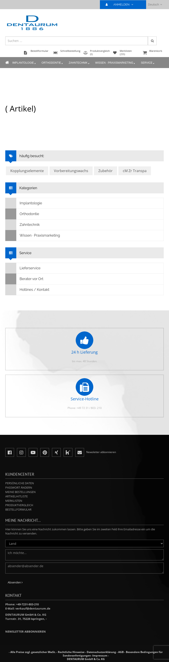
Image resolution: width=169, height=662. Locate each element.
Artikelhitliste (16, 496)
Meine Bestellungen (20, 492)
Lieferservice (23, 268)
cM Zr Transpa (135, 170)
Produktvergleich (19, 505)
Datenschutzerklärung (101, 652)
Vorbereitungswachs (71, 170)
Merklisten (13, 501)
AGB (121, 652)
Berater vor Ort (24, 279)
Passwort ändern (18, 487)
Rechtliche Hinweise (71, 652)
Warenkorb (153, 53)
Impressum (99, 655)
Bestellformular (18, 509)
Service (148, 63)
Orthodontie (52, 63)
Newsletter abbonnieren (25, 631)
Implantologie (24, 63)
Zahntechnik (79, 63)
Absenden (15, 582)
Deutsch (155, 4)
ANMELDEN (121, 4)
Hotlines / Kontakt (27, 289)
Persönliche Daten (19, 483)
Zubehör (105, 170)
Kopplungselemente (27, 170)
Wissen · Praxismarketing (115, 63)
